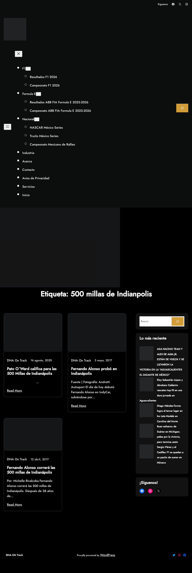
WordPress (107, 555)
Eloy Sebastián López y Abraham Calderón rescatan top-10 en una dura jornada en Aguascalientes (161, 390)
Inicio (26, 195)
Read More (14, 390)
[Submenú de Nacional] (36, 119)
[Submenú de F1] (28, 69)
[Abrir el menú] (7, 127)
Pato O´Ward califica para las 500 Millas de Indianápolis (31, 371)
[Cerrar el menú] (18, 54)
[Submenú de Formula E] (38, 94)
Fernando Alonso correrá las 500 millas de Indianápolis (31, 470)
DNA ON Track (14, 555)
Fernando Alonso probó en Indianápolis (94, 371)
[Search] (178, 321)
